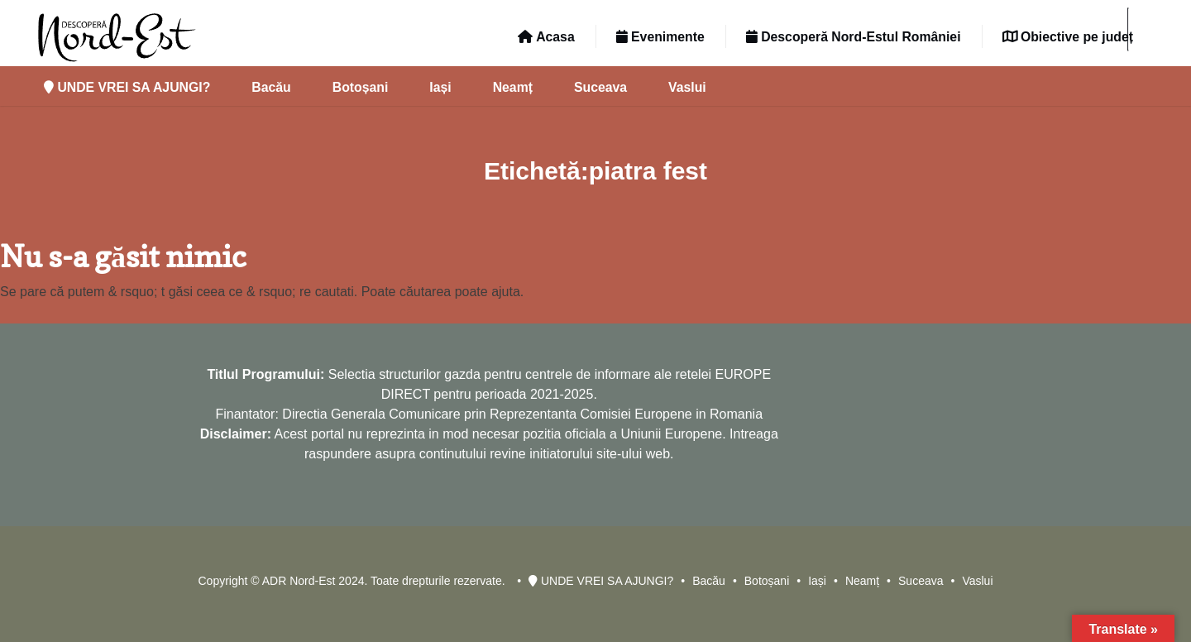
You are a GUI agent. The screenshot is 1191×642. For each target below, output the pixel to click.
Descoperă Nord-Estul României (853, 37)
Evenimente (660, 37)
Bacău (270, 87)
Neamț (513, 87)
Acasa (546, 37)
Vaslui (687, 87)
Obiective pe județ (1067, 37)
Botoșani (360, 87)
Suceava (600, 87)
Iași (440, 87)
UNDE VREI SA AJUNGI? (127, 87)
